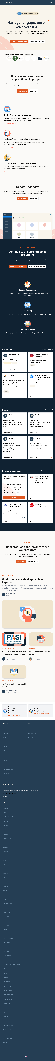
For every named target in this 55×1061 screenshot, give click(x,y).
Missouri (6, 921)
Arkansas (6, 825)
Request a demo (22, 91)
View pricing (33, 198)
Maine (5, 895)
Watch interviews (33, 561)
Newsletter (32, 729)
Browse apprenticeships (46, 349)
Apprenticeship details (14, 369)
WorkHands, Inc (14, 354)
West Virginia (7, 1038)
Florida (5, 847)
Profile (41, 498)
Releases (31, 737)
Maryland (6, 899)
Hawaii (5, 860)
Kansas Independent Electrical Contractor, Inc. (42, 478)
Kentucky (6, 886)
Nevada (5, 934)
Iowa (4, 877)
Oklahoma (6, 973)
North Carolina (8, 955)
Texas (11, 438)
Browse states (49, 409)
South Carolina (40, 415)
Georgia (5, 851)
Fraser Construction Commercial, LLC (15, 505)
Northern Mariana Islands (12, 964)
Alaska (5, 812)
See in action (8, 172)
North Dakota (7, 960)
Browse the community (37, 41)
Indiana (5, 873)
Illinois (5, 869)
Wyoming (6, 1047)
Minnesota (6, 912)
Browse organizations (47, 471)
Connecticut (7, 838)
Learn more (33, 91)
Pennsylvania (7, 981)
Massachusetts (8, 903)
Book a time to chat (14, 715)
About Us (6, 760)
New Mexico (6, 947)
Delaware (6, 843)
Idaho (4, 864)
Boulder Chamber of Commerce (41, 355)
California (12, 415)
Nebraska (6, 929)
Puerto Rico (7, 986)
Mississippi (6, 916)
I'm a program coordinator (18, 266)
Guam (4, 856)
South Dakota (7, 999)
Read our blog (21, 561)
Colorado (6, 834)
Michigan (38, 438)
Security (6, 773)
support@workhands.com (42, 713)
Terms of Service (9, 765)
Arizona (5, 821)
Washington (7, 1029)
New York (6, 951)
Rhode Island (7, 990)
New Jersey (7, 942)
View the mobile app (11, 147)
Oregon (5, 977)
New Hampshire (8, 938)
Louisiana (6, 890)
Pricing (5, 733)
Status (5, 746)
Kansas (5, 882)
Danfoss (38, 504)
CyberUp (12, 375)
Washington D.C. (8, 1034)
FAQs (4, 737)
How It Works (7, 729)
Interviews (31, 742)
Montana (6, 925)
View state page (14, 432)
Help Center (32, 733)
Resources (6, 742)
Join (4, 750)
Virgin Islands (8, 1025)
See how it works (10, 123)
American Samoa (8, 816)
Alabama (6, 808)
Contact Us (7, 778)
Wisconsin (6, 1042)
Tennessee (6, 1003)
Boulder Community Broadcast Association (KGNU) (42, 377)
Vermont (6, 1016)
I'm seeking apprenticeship (37, 266)
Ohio (4, 968)
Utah (4, 1012)
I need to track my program (19, 41)
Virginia (5, 1021)
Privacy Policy (8, 769)
